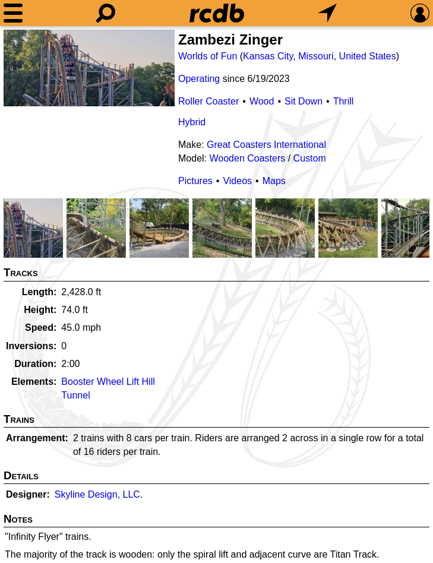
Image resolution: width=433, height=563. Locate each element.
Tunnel (75, 395)
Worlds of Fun (207, 56)
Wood (261, 101)
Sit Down (304, 101)
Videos (237, 181)
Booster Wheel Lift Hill (107, 382)
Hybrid (192, 122)
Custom (309, 158)
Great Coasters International (266, 145)
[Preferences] (419, 13)
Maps (274, 181)
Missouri (316, 56)
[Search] (105, 13)
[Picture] (89, 68)
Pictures (195, 181)
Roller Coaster (208, 101)
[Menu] (13, 13)
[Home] (216, 13)
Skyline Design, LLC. (99, 494)
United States (367, 56)
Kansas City (268, 56)
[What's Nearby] (327, 13)
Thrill (343, 101)
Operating (199, 79)
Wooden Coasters (247, 158)
